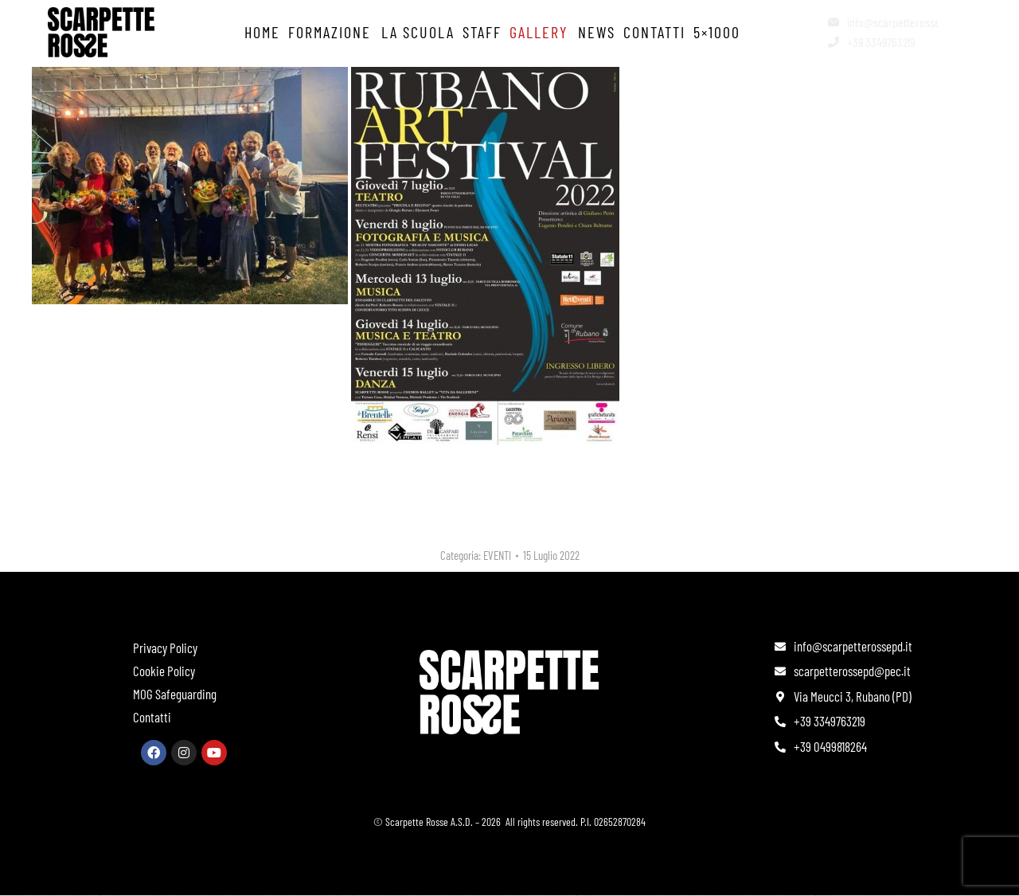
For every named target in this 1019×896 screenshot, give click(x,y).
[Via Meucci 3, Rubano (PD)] (843, 697)
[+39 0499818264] (843, 747)
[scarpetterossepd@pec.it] (843, 671)
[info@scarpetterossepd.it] (883, 22)
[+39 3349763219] (883, 42)
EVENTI (497, 555)
